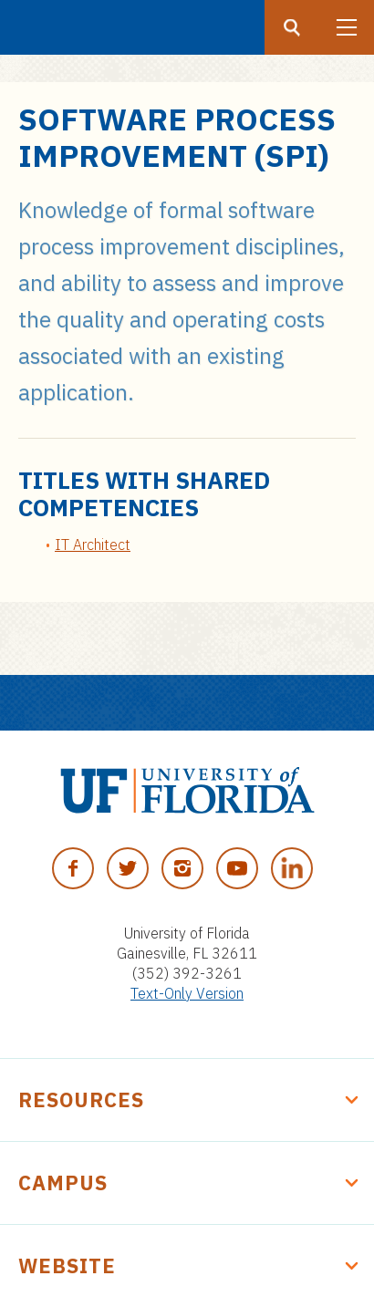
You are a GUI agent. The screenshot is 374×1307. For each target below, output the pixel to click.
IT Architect (92, 544)
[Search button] (292, 27)
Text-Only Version (187, 993)
